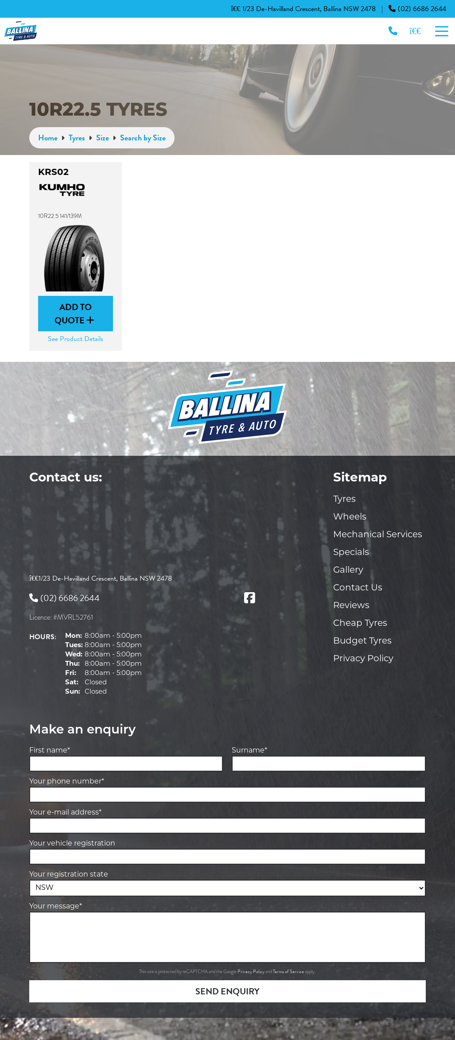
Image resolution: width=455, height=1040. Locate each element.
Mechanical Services (377, 535)
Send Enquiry (227, 991)
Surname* (249, 750)
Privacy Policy (363, 659)
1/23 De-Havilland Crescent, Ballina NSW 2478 (303, 9)
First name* (49, 750)
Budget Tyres (362, 641)
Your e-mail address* (65, 812)
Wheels (349, 517)
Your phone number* (66, 781)
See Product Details (75, 339)
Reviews (351, 605)
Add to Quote (74, 313)
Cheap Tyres (360, 623)
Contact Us (357, 588)
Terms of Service (289, 971)
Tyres (344, 499)
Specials (351, 552)
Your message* (55, 906)
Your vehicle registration (72, 843)
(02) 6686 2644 (417, 9)
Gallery (348, 570)
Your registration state (68, 874)
